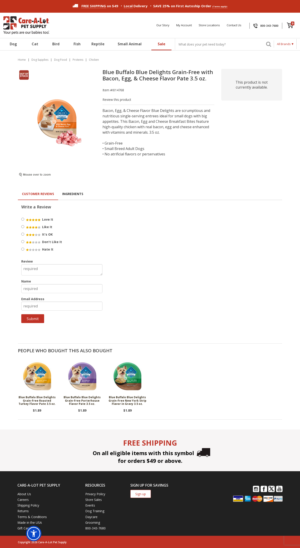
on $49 (95, 6)
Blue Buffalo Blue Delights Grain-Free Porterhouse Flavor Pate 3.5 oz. (82, 401)
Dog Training (94, 511)
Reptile (98, 43)
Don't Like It (43, 242)
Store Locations (209, 25)
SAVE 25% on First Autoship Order (190, 6)
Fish (77, 43)
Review (27, 261)
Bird (56, 43)
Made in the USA (29, 522)
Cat (35, 43)
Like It (38, 227)
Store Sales (93, 499)
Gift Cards (24, 528)
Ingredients (72, 194)
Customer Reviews (38, 194)
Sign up (140, 494)
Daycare (91, 517)
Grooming (92, 522)
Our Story (162, 25)
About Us (24, 494)
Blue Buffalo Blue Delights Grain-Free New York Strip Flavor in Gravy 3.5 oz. (127, 401)
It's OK (39, 234)
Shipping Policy (28, 505)
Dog (13, 43)
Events (90, 505)
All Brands (284, 44)
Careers (23, 499)
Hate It (39, 249)
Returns (23, 511)
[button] (33, 533)
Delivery (136, 6)
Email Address (32, 299)
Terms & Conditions (32, 517)
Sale (161, 43)
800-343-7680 (269, 26)
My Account (184, 25)
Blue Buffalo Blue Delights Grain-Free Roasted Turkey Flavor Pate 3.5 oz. (37, 401)
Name (26, 281)
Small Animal (130, 43)
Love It (39, 219)
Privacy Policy (95, 494)
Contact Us (234, 25)
